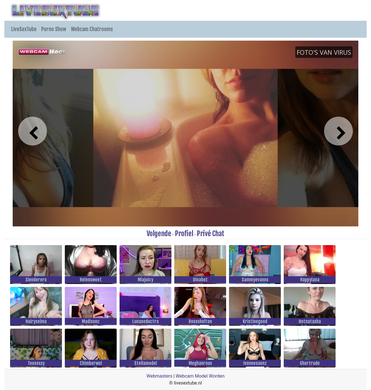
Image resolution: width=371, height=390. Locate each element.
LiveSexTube (24, 29)
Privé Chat (210, 233)
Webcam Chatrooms (92, 29)
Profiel (184, 233)
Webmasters (159, 376)
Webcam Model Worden (200, 376)
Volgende (159, 233)
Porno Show (53, 29)
